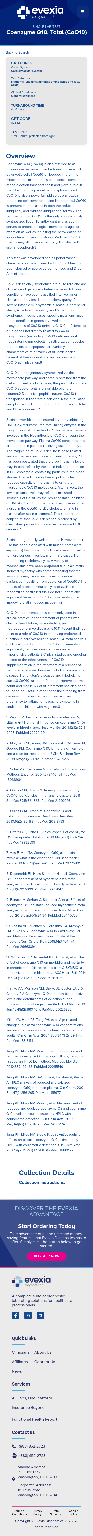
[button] (83, 12)
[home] (40, 11)
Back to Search (17, 53)
